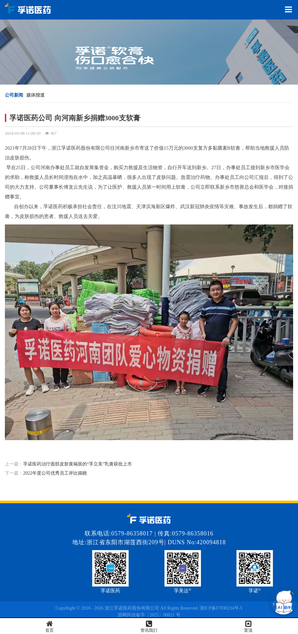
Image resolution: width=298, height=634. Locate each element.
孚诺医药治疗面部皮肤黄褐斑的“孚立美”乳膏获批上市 (77, 464)
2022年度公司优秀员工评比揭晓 (55, 473)
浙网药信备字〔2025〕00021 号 (149, 615)
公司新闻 (14, 95)
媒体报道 (35, 95)
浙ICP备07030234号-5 (221, 608)
